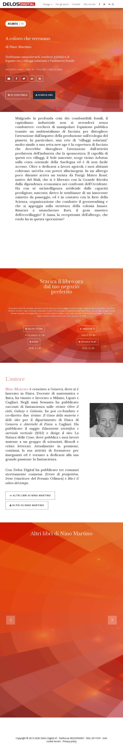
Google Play (87, 336)
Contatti (76, 4)
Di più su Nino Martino (27, 498)
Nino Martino (17, 389)
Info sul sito (89, 4)
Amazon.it (87, 323)
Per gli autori (62, 4)
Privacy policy (70, 741)
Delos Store (34, 323)
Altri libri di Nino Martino (30, 489)
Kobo (33, 336)
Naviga (47, 4)
